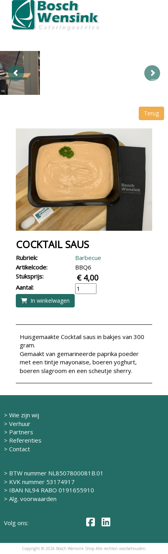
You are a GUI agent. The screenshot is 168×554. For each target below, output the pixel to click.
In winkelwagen (45, 300)
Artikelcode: (31, 267)
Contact (19, 449)
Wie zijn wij (24, 415)
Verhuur (19, 424)
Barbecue (88, 258)
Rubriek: (27, 258)
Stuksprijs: (29, 276)
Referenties (25, 440)
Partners (21, 432)
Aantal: (25, 287)
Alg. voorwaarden (33, 499)
